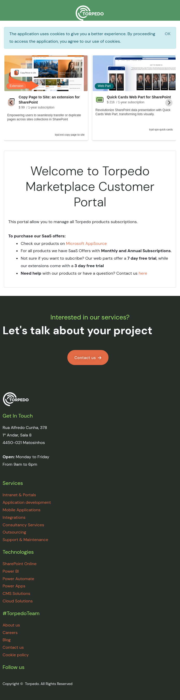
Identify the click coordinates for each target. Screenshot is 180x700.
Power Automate (18, 578)
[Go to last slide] (11, 102)
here (143, 273)
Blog (7, 640)
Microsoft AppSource (86, 243)
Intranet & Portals (19, 495)
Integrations (14, 517)
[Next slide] (168, 102)
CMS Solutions (16, 593)
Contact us (13, 647)
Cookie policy (16, 655)
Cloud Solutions (18, 601)
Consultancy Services (23, 525)
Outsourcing (14, 532)
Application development (27, 502)
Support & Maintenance (25, 539)
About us (11, 625)
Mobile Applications (21, 510)
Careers (10, 632)
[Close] (168, 34)
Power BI (11, 571)
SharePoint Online (20, 563)
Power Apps (14, 586)
